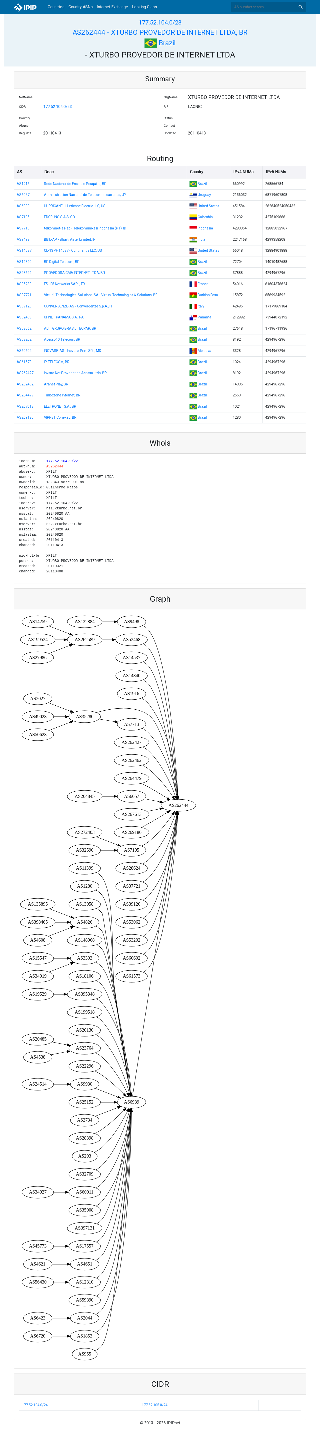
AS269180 (25, 417)
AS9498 (23, 239)
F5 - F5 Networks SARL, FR (64, 284)
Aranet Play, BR (56, 384)
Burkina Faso (208, 295)
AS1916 (23, 184)
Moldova (204, 351)
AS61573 (24, 362)
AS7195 (23, 217)
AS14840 (24, 262)
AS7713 (23, 228)
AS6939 (23, 206)
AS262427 (25, 373)
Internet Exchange (112, 6)
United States (208, 206)
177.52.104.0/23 (160, 22)
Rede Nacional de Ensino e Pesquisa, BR (75, 184)
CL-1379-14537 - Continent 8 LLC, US (73, 250)
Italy (201, 306)
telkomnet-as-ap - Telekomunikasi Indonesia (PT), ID (85, 228)
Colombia (205, 217)
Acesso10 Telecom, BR (62, 339)
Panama (204, 317)
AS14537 (24, 250)
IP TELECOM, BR (57, 362)
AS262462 (25, 384)
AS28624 (24, 273)
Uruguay (204, 195)
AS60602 (24, 351)
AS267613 (25, 406)
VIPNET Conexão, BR (60, 417)
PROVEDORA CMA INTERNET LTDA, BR (74, 273)
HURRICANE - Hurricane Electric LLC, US (75, 206)
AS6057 (23, 195)
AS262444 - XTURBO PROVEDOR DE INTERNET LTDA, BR (160, 32)
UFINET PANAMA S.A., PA (64, 317)
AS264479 (25, 395)
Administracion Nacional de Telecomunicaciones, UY (85, 195)
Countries (56, 6)
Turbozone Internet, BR (62, 395)
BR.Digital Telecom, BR (62, 262)
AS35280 (24, 284)
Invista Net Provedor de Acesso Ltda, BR (75, 373)
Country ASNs (80, 6)
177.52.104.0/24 (35, 1405)
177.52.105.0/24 (155, 1405)
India (201, 239)
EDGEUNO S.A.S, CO (59, 217)
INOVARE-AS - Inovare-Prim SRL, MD (72, 351)
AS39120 (24, 306)
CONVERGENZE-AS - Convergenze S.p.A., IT (78, 306)
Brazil (160, 43)
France (203, 284)
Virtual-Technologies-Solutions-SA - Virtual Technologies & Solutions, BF (100, 295)
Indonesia (205, 228)
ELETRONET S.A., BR (60, 406)
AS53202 (24, 339)
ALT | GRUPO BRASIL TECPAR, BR (70, 328)
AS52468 (24, 317)
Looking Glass (144, 6)
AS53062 (24, 328)
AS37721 (24, 295)
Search (300, 7)
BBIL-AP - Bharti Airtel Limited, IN (70, 239)
